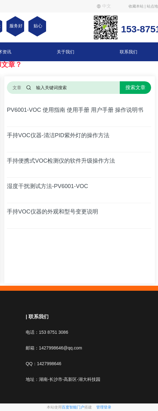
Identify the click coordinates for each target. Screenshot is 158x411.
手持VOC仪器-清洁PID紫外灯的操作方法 (58, 135)
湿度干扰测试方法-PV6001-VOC (47, 186)
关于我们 (65, 51)
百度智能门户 (73, 407)
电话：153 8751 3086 (47, 332)
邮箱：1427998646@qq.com (54, 347)
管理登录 (103, 407)
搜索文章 (135, 87)
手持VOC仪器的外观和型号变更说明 (52, 211)
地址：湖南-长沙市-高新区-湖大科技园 (63, 379)
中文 (104, 5)
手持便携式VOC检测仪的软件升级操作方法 (61, 161)
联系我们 (128, 51)
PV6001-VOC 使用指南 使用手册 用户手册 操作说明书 (75, 110)
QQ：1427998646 (43, 363)
